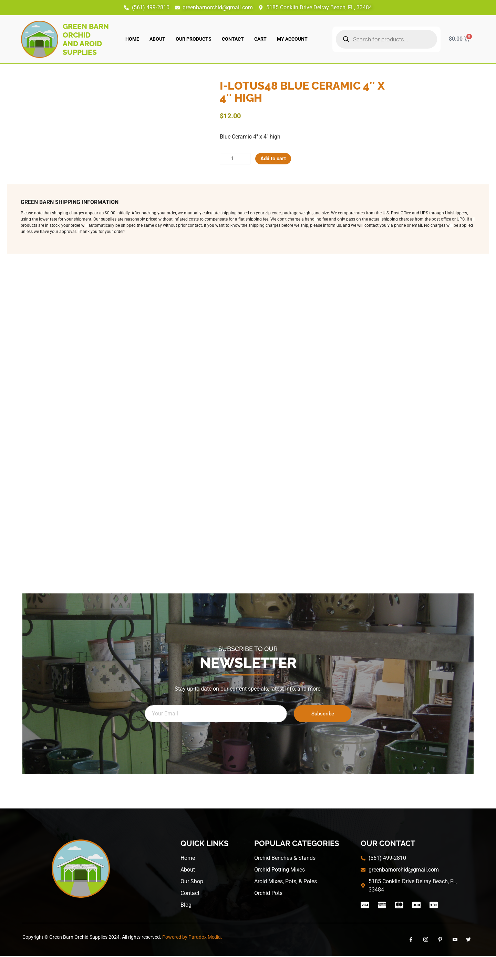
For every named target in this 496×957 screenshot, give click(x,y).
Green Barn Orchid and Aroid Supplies (86, 39)
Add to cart (276, 159)
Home (132, 39)
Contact (233, 39)
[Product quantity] (236, 159)
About (157, 39)
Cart (260, 39)
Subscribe (322, 714)
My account (292, 39)
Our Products (193, 39)
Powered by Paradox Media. (192, 937)
